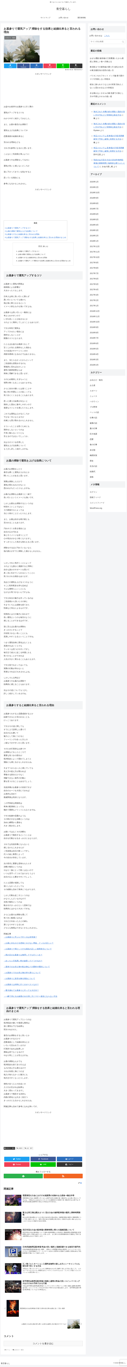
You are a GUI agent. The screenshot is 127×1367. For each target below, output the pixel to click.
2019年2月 (94, 187)
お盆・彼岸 (29, 1149)
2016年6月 (94, 343)
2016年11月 (95, 316)
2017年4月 (94, 290)
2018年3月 (94, 230)
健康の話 (93, 423)
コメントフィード (97, 503)
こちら (107, 36)
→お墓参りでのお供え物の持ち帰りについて (22, 973)
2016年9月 (94, 327)
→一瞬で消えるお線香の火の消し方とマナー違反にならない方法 (30, 997)
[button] (123, 41)
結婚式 (92, 472)
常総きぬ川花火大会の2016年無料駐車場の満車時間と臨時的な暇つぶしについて (109, 163)
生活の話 (93, 466)
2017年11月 (95, 252)
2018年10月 (95, 193)
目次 (40, 246)
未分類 (92, 450)
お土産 (92, 385)
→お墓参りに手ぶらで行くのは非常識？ (20, 938)
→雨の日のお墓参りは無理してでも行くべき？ (23, 956)
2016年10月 (95, 322)
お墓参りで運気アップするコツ (18, 228)
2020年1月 (94, 182)
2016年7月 (94, 338)
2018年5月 (94, 219)
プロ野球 (93, 407)
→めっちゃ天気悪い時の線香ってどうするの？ (23, 962)
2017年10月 (95, 257)
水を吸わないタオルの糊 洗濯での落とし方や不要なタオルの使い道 (107, 94)
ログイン (93, 492)
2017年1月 (94, 306)
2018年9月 (94, 198)
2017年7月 (94, 273)
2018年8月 (94, 203)
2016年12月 (95, 311)
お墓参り (20, 1149)
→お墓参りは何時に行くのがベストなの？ (21, 985)
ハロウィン (94, 401)
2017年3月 (94, 295)
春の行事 (93, 445)
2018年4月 (94, 225)
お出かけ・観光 (10, 1149)
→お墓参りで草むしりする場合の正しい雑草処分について (28, 950)
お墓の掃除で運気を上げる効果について (21, 231)
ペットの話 (94, 412)
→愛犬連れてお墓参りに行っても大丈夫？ (21, 991)
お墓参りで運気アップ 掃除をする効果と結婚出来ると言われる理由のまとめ (35, 237)
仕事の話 (93, 418)
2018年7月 (94, 209)
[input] (107, 41)
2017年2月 (94, 300)
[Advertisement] (43, 88)
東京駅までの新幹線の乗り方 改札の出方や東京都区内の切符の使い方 (107, 68)
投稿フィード (95, 497)
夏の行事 (93, 428)
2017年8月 (94, 268)
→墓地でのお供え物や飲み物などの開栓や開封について (27, 968)
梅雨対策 (93, 455)
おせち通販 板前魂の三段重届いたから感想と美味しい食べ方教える (107, 60)
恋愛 (91, 439)
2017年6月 (94, 279)
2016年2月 (94, 365)
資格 (91, 477)
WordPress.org (96, 508)
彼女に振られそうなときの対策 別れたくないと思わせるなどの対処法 (107, 86)
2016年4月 (94, 354)
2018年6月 (94, 214)
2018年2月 (94, 236)
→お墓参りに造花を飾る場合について (19, 979)
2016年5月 (94, 349)
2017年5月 (94, 284)
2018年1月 (94, 241)
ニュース (93, 396)
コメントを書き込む (43, 1345)
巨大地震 (93, 434)
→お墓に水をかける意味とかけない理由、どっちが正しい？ (29, 944)
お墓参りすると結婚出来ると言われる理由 (22, 234)
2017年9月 (94, 263)
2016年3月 (94, 360)
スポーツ (93, 391)
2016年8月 (94, 333)
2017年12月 (95, 246)
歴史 (91, 461)
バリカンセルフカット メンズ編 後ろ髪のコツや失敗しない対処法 (107, 77)
